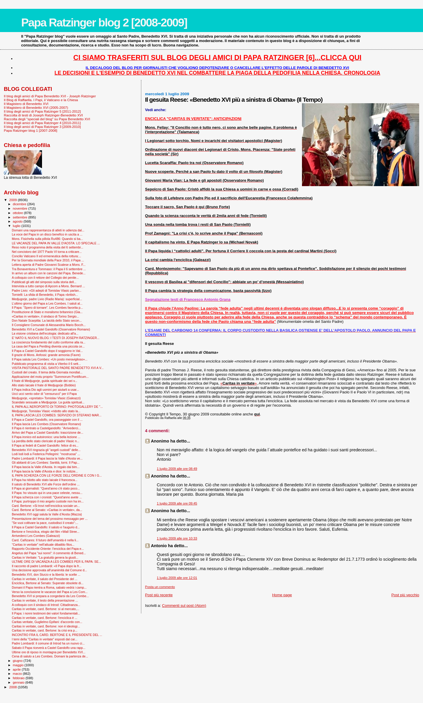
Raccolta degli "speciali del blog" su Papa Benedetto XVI (47, 119)
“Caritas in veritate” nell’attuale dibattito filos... (43, 544)
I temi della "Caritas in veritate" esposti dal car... (44, 639)
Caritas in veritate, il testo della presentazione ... (45, 600)
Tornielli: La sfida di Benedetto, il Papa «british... (45, 294)
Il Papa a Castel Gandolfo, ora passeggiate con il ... (47, 419)
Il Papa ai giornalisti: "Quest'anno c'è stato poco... (46, 488)
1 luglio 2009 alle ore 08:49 (177, 468)
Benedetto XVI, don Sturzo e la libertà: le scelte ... (46, 574)
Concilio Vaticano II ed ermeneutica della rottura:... (46, 256)
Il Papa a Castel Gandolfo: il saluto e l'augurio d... (46, 527)
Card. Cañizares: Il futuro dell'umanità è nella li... (45, 540)
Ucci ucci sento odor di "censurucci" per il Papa (44, 393)
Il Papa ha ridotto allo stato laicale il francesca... (44, 480)
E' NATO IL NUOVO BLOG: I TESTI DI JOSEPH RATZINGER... (55, 338)
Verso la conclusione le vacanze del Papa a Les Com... (50, 592)
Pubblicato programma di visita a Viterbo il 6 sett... (46, 363)
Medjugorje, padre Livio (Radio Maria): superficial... (47, 299)
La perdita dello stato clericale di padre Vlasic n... (45, 441)
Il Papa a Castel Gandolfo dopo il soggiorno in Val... (47, 351)
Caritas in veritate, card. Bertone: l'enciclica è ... (44, 617)
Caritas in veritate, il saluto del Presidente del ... (44, 579)
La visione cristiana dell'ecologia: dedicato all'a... (45, 333)
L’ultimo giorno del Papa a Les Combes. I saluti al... (47, 303)
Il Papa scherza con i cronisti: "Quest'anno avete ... (47, 497)
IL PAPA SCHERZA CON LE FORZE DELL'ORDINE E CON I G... (57, 475)
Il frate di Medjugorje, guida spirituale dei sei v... (44, 381)
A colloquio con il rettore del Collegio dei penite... (45, 277)
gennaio (19, 682)
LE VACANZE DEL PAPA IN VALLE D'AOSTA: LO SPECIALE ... (56, 243)
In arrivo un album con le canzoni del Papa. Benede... (48, 273)
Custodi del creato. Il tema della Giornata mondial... (47, 372)
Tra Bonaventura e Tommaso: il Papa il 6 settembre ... (49, 269)
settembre (20, 217)
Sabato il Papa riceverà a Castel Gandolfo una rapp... (48, 647)
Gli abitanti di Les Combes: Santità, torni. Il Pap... (45, 462)
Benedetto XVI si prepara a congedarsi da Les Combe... (50, 596)
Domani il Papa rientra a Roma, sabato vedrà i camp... (49, 587)
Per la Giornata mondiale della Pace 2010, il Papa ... (48, 260)
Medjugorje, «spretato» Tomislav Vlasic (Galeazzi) (46, 398)
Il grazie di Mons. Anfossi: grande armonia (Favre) (46, 355)
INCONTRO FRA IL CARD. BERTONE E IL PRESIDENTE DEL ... (57, 635)
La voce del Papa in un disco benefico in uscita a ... (47, 234)
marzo (18, 673)
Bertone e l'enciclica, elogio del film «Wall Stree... (45, 531)
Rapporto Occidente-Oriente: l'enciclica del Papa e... (48, 548)
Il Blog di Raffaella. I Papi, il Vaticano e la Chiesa (41, 100)
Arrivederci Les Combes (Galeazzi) (36, 535)
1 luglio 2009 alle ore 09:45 (177, 503)
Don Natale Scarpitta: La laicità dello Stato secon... (47, 320)
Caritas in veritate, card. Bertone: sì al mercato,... (45, 609)
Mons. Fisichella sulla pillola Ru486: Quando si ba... (47, 239)
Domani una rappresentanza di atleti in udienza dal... (48, 230)
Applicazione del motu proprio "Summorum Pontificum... (50, 376)
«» (238, 383)
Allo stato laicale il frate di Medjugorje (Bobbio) (44, 385)
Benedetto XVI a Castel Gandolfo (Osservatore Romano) (51, 329)
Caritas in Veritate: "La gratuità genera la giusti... (45, 557)
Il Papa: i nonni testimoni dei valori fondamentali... (46, 613)
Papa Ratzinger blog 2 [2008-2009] (104, 22)
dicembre (20, 204)
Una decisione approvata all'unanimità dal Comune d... (49, 570)
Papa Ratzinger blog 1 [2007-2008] (30, 130)
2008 (13, 687)
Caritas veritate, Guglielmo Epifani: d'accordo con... (47, 622)
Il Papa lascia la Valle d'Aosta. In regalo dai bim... (46, 467)
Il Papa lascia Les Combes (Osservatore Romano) (46, 424)
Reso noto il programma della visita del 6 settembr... (47, 247)
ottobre (18, 213)
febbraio (19, 678)
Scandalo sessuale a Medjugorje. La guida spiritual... (48, 402)
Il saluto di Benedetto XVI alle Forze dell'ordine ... (46, 484)
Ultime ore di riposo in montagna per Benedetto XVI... (48, 652)
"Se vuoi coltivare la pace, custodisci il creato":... (45, 523)
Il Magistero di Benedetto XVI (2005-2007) (36, 107)
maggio (19, 665)
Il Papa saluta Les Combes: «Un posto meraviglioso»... (50, 359)
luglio (17, 226)
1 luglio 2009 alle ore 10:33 (177, 538)
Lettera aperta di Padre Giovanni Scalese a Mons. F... (48, 264)
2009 (13, 200)
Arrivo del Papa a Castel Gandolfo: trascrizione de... (47, 432)
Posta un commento (160, 587)
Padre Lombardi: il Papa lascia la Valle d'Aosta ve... (47, 458)
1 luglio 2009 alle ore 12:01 (177, 578)
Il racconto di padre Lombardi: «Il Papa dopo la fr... (46, 566)
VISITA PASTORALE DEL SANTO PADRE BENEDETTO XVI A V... (58, 368)
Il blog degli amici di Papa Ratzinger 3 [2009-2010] (42, 126)
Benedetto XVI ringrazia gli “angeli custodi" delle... (46, 450)
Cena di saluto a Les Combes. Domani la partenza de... (50, 656)
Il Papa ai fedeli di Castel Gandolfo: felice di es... (45, 445)
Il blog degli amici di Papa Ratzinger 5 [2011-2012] (42, 111)
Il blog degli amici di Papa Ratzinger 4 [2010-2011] (42, 123)
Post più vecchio (405, 595)
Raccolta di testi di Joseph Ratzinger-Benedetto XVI (43, 115)
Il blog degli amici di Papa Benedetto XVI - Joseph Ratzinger (50, 96)
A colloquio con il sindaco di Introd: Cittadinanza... (46, 605)
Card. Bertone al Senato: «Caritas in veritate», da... (47, 510)
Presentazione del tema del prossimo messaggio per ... (50, 518)
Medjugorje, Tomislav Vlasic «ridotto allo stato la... (46, 411)
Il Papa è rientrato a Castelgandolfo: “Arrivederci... (46, 428)
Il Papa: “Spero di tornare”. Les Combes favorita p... (47, 307)
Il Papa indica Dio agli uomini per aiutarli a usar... (45, 389)
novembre (20, 208)
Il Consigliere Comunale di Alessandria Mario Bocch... (49, 325)
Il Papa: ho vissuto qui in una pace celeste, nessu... (47, 493)
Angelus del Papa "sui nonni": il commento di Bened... (49, 553)
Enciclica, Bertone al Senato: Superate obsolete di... (47, 583)
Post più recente (159, 595)
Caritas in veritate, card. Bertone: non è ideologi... (46, 626)
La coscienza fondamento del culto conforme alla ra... (48, 342)
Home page (282, 595)
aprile (17, 669)
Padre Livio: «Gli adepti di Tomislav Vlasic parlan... (46, 290)
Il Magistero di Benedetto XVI (26, 104)
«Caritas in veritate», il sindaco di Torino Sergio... (45, 316)
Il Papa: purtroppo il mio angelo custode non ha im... (48, 501)
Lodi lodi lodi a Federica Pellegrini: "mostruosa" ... (46, 454)
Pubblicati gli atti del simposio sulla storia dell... (44, 282)
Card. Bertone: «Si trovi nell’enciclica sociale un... (46, 505)
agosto (18, 221)
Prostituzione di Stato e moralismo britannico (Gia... (47, 312)
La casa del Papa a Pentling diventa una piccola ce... (48, 346)
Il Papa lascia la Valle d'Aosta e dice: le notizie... (45, 471)
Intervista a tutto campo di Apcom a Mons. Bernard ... (48, 286)
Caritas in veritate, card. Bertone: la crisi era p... (44, 630)
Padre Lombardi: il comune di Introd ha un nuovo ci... (48, 643)
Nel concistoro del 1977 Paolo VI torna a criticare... (47, 251)
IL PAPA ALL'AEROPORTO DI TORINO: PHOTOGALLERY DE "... (57, 406)
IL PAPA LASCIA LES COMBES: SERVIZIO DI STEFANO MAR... (56, 415)
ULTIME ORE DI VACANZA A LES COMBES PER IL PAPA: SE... (56, 561)
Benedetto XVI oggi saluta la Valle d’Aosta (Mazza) (47, 514)
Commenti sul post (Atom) (184, 605)
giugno (18, 660)
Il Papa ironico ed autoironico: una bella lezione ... (46, 437)
